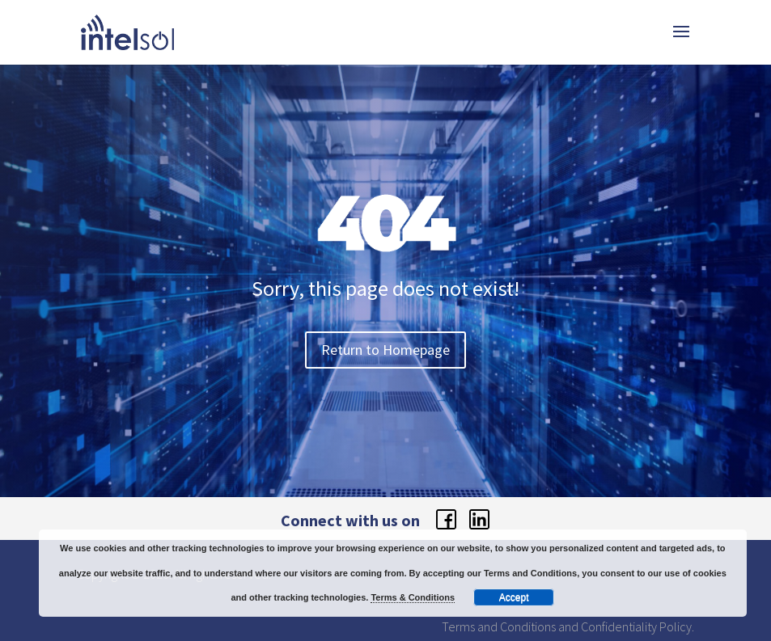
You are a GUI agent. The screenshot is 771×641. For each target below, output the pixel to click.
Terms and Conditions (499, 626)
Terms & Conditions (413, 597)
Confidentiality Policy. (637, 626)
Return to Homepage (385, 349)
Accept (514, 597)
